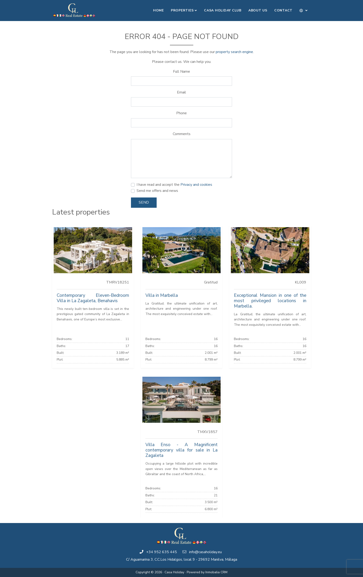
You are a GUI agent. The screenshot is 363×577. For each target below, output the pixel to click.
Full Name (181, 71)
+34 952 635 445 (161, 552)
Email (181, 92)
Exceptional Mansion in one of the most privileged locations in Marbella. (270, 300)
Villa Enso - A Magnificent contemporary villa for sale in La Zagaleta (181, 450)
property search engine (234, 51)
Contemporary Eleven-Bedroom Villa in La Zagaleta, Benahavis (93, 298)
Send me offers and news (157, 190)
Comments (181, 133)
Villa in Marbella (161, 295)
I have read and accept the (174, 184)
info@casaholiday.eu (205, 552)
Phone (181, 113)
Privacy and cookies (196, 184)
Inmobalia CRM (216, 572)
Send (144, 202)
